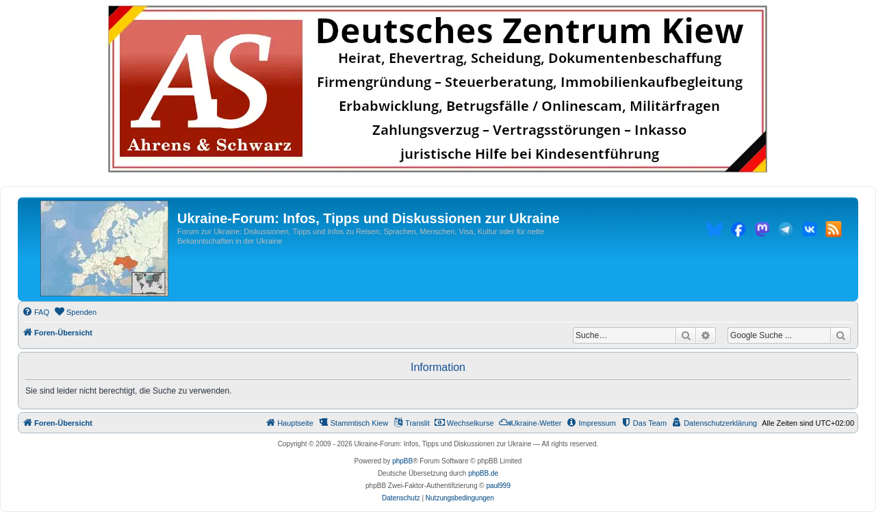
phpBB (402, 461)
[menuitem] (35, 312)
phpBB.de (483, 473)
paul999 (498, 485)
